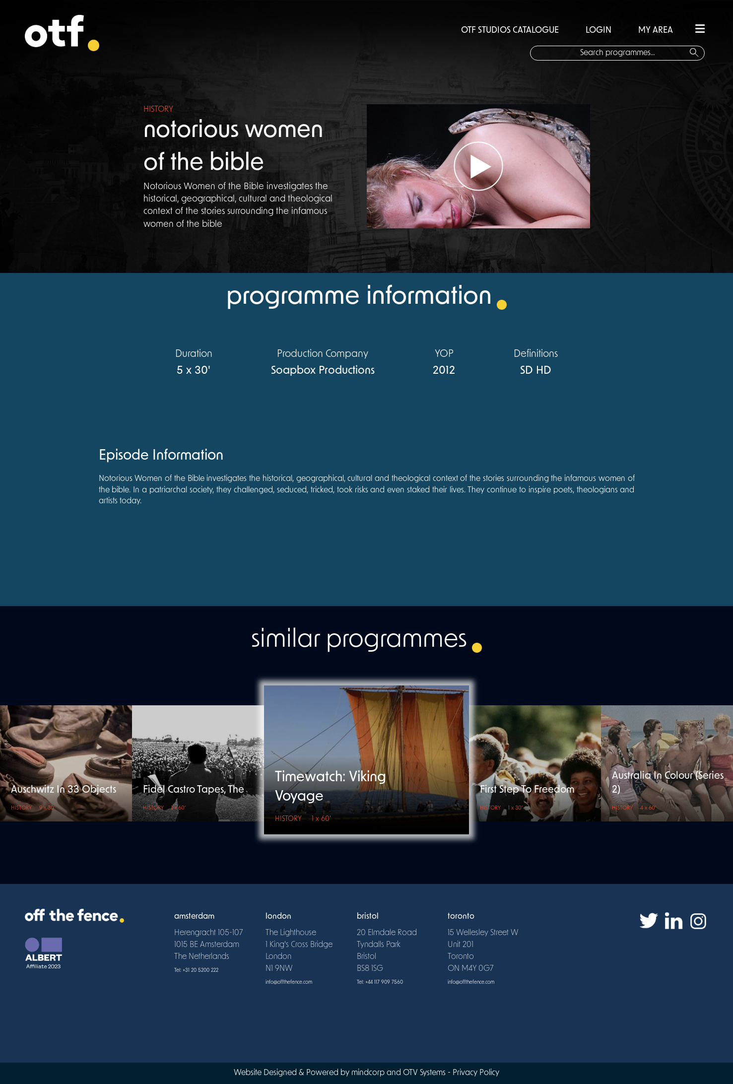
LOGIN (598, 30)
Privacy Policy (476, 1073)
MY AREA (655, 30)
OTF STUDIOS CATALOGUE (510, 30)
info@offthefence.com (289, 982)
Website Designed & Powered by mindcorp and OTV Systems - (343, 1073)
